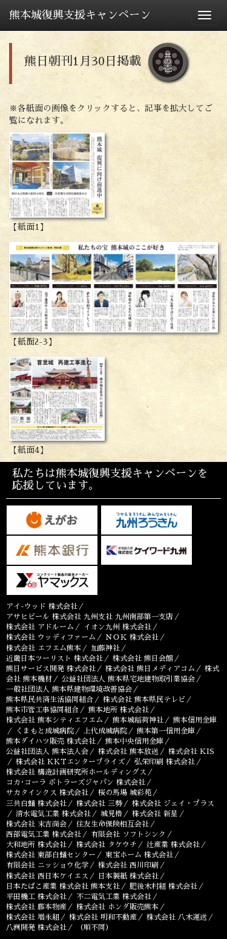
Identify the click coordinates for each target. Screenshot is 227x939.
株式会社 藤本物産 (36, 907)
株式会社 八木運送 (176, 917)
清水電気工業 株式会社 (53, 813)
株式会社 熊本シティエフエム (54, 720)
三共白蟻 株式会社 (36, 803)
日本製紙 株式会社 (128, 876)
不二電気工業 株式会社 (113, 896)
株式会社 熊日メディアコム (150, 668)
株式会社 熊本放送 (128, 751)
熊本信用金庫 (195, 720)
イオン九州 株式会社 (117, 627)
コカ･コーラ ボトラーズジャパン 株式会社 (75, 782)
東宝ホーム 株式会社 (139, 855)
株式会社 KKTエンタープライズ (70, 761)
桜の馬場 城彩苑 (124, 792)
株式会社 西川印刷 (128, 865)
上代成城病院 (105, 731)
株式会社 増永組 (32, 917)
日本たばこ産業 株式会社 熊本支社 (63, 886)
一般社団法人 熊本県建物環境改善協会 (69, 689)
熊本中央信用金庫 (134, 741)
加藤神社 (105, 648)
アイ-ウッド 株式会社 (41, 606)
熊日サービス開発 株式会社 (51, 668)
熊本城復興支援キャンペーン (80, 15)
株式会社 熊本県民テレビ (144, 699)
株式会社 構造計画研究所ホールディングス (76, 772)
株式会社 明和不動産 (103, 917)
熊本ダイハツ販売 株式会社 (51, 741)
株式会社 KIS (191, 751)
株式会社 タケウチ (106, 844)
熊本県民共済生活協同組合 (49, 699)
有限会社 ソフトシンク (128, 834)
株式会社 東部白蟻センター (51, 855)
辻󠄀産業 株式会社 (173, 844)
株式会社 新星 (155, 813)
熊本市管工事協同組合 (42, 709)
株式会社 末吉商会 (36, 824)
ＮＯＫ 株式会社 (132, 637)
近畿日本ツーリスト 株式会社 (54, 658)
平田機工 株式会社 (36, 896)
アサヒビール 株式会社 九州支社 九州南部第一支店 (89, 616)
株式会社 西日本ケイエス (47, 876)
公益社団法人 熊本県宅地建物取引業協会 (128, 679)
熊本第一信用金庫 (166, 731)
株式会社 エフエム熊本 (43, 648)
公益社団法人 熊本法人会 (47, 751)
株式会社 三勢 (99, 803)
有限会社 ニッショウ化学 (47, 865)
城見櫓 (111, 813)
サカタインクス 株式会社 (47, 792)
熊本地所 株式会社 (118, 709)
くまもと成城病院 (45, 731)
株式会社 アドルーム (40, 627)
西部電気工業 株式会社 (43, 834)
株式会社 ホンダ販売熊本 (117, 907)
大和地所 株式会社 (36, 844)
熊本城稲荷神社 (138, 720)
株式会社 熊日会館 (143, 658)
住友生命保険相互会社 (112, 824)
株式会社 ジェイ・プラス (173, 803)
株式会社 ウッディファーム (51, 637)
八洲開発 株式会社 (36, 927)
